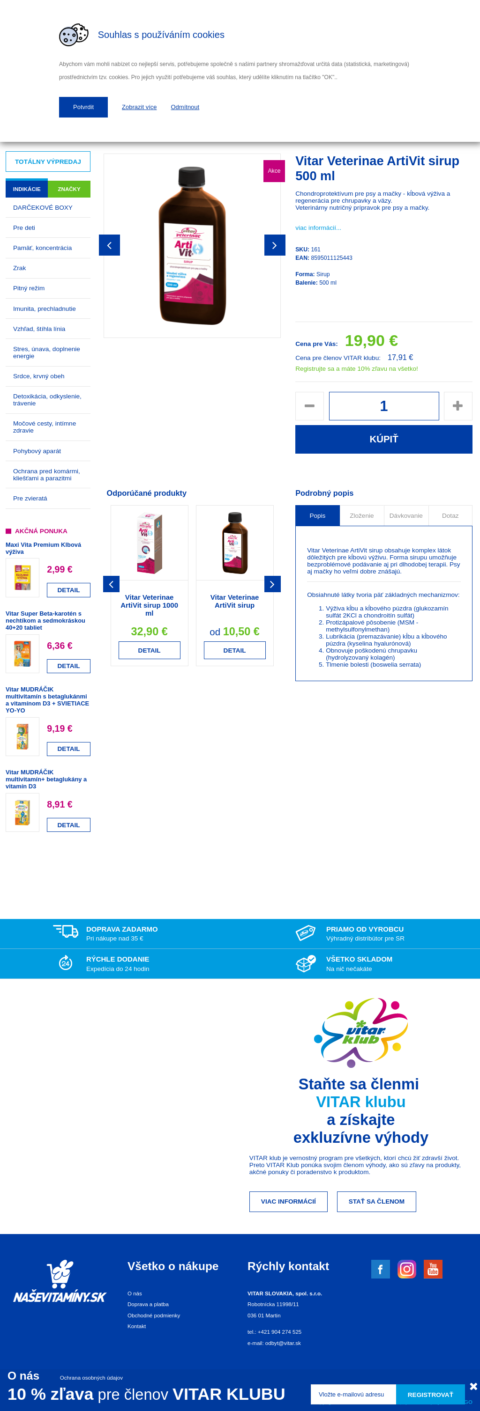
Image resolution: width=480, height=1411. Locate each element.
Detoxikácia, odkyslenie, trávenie (47, 400)
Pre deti (24, 227)
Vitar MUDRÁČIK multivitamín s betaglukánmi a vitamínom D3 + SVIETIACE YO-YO (47, 700)
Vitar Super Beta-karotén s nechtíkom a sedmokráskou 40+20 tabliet (45, 620)
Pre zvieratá (30, 498)
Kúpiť (383, 439)
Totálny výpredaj (48, 161)
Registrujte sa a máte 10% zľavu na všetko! (356, 368)
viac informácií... (318, 227)
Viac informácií (288, 1201)
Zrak (19, 268)
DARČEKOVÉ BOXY (43, 207)
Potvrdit (83, 106)
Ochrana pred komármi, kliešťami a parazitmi (46, 475)
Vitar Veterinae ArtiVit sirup (234, 601)
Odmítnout (185, 106)
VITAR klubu (361, 1101)
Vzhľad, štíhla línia (39, 328)
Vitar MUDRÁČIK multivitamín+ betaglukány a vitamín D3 (46, 779)
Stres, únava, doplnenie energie (46, 352)
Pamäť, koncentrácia (42, 247)
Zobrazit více (139, 106)
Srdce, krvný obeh (39, 376)
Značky (69, 189)
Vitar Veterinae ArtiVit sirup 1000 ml (149, 605)
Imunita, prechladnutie (44, 308)
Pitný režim (29, 288)
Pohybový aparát (37, 451)
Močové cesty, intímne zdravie (44, 427)
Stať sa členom (377, 1201)
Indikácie (27, 189)
